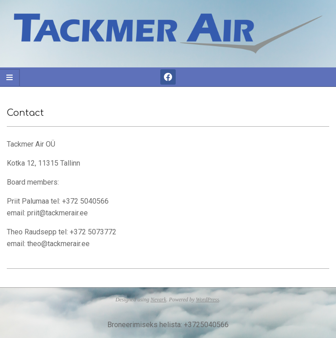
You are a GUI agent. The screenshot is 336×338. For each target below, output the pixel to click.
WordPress (207, 299)
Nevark (158, 299)
